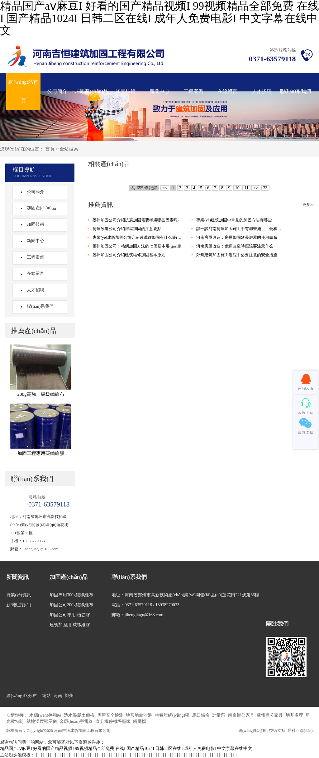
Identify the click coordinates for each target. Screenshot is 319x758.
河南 (58, 695)
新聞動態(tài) (18, 605)
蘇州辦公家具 (270, 715)
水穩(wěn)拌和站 (45, 715)
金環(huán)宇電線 (77, 721)
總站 (46, 695)
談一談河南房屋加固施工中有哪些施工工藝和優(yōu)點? (240, 228)
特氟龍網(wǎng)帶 (173, 715)
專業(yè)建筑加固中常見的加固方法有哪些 (234, 220)
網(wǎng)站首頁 (23, 91)
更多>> (308, 204)
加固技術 (126, 91)
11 (246, 188)
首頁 (50, 148)
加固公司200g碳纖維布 (71, 605)
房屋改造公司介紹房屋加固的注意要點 (127, 228)
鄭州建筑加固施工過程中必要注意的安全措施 (236, 254)
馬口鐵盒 (201, 715)
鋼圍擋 (139, 721)
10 (237, 188)
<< (164, 188)
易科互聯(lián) (300, 730)
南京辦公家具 (241, 715)
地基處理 (295, 715)
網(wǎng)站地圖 (252, 730)
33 (265, 188)
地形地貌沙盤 (139, 715)
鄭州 (69, 695)
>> (255, 188)
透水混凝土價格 (80, 715)
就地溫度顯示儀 (42, 721)
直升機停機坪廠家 (114, 721)
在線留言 (227, 91)
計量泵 (219, 715)
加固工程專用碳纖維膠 (40, 453)
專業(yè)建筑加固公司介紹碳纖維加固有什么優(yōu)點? (137, 237)
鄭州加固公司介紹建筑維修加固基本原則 (129, 254)
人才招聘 (262, 91)
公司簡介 (57, 91)
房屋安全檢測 (111, 715)
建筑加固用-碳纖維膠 (70, 624)
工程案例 (193, 91)
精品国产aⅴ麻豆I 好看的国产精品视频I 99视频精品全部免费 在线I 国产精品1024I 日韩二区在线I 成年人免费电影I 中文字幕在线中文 (126, 748)
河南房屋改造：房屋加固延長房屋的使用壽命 (236, 237)
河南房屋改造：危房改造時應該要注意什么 (234, 246)
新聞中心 (159, 91)
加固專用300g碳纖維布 (71, 595)
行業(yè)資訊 (18, 595)
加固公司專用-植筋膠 (70, 614)
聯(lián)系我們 (295, 91)
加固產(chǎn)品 (91, 91)
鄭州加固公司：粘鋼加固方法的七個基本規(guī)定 (137, 246)
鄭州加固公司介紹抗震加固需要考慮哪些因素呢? (136, 220)
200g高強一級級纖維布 (40, 394)
